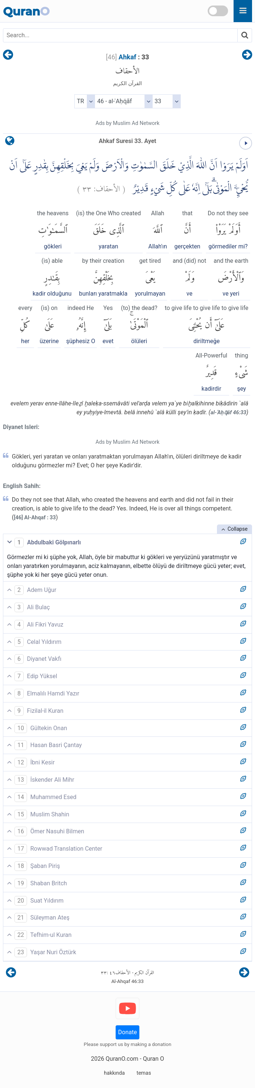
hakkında (114, 1073)
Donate (127, 1032)
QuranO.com (122, 1058)
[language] (10, 142)
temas (144, 1073)
